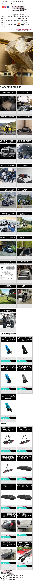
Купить (4, 360)
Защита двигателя (24, 141)
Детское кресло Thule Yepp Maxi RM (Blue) (8, 368)
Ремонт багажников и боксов (8, 262)
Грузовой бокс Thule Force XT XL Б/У (8, 544)
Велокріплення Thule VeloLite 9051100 (8, 458)
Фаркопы (7, 286)
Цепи (24, 286)
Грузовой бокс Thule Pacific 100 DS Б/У (24, 515)
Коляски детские (8, 165)
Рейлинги (24, 237)
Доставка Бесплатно (24, 29)
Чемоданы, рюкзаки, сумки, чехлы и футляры (8, 310)
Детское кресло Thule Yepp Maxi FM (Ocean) (8, 397)
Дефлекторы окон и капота (7, 141)
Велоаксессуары (8, 117)
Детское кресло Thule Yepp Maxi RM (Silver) (24, 368)
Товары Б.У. (24, 262)
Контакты (23, 4)
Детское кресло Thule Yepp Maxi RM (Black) (24, 339)
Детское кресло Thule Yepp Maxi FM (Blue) (8, 339)
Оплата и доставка (17, 1)
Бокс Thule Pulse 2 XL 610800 (24, 457)
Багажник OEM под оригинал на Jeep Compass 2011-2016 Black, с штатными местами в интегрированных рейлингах (24, 544)
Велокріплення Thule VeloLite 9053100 (8, 429)
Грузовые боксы (24, 117)
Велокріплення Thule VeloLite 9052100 (24, 429)
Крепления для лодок (24, 190)
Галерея (4, 4)
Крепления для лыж (8, 214)
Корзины (24, 165)
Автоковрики (8, 92)
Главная (4, 1)
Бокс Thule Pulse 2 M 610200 (24, 486)
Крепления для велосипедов (8, 190)
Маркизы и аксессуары (24, 214)
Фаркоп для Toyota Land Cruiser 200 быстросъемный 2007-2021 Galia (8, 515)
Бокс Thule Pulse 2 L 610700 (8, 486)
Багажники (24, 92)
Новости (13, 4)
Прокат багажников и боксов (7, 238)
